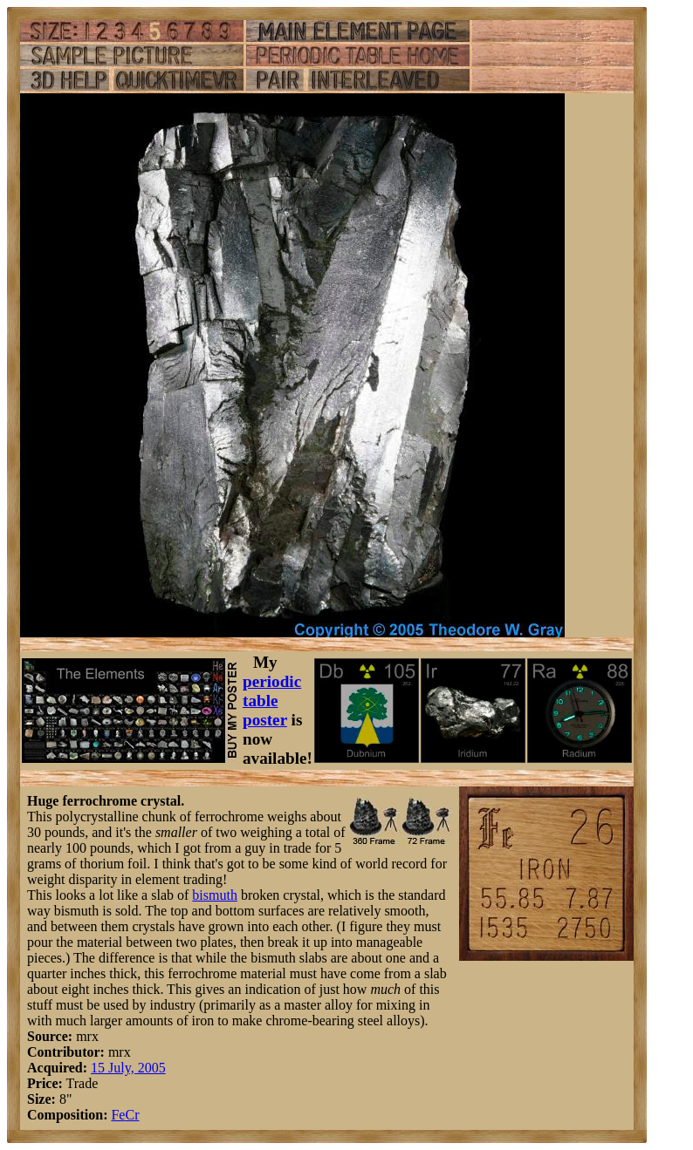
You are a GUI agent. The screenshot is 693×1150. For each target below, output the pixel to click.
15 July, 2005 (128, 1067)
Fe (118, 1114)
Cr (132, 1114)
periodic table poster (272, 700)
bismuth (214, 895)
